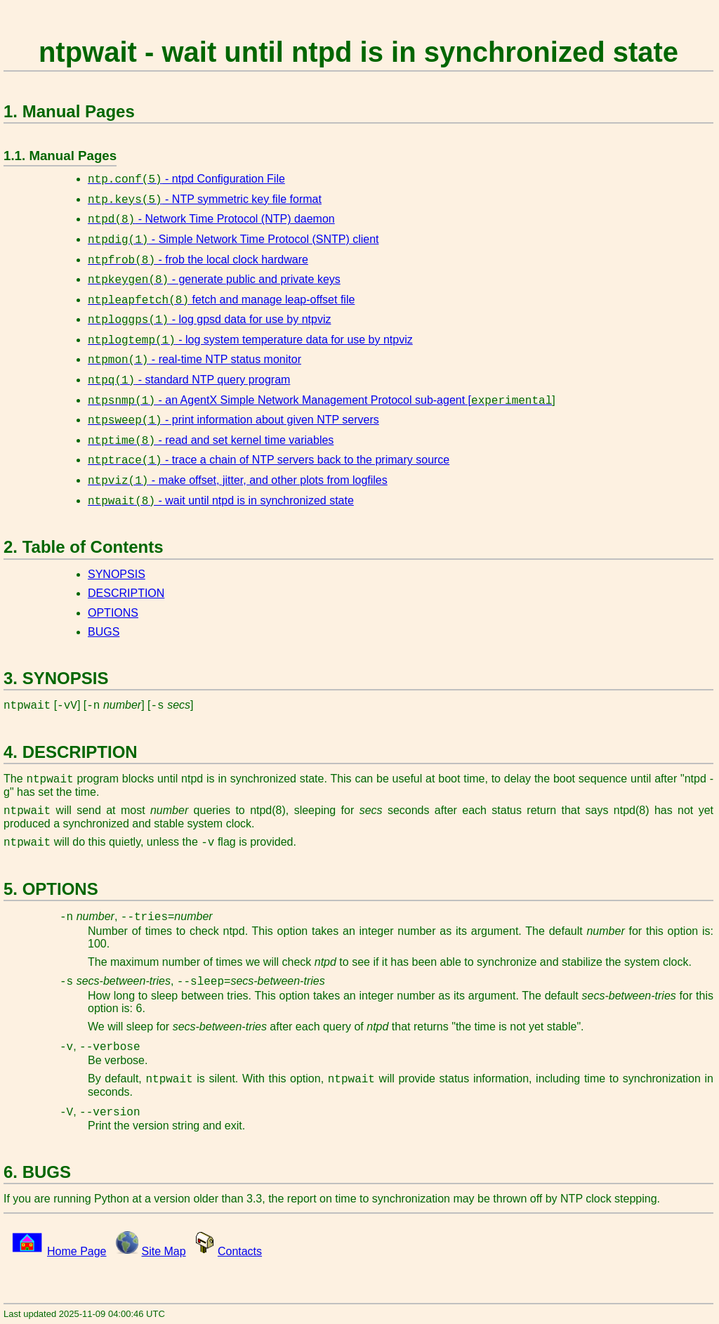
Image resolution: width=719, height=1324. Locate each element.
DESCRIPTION (126, 593)
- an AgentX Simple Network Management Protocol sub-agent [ (320, 400)
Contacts (240, 1251)
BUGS (103, 632)
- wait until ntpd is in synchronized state (221, 500)
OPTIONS (113, 613)
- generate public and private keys (214, 279)
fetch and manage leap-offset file (221, 300)
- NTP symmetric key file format (205, 199)
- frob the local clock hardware (198, 260)
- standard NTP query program (189, 380)
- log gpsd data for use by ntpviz (209, 319)
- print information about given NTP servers (233, 420)
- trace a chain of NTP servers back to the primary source (268, 460)
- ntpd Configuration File (186, 179)
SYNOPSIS (116, 574)
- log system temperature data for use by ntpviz (250, 340)
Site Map (164, 1251)
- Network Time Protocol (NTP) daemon (211, 219)
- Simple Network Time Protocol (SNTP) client (233, 239)
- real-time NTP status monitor (194, 359)
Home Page (77, 1251)
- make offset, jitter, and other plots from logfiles (238, 480)
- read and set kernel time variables (211, 440)
